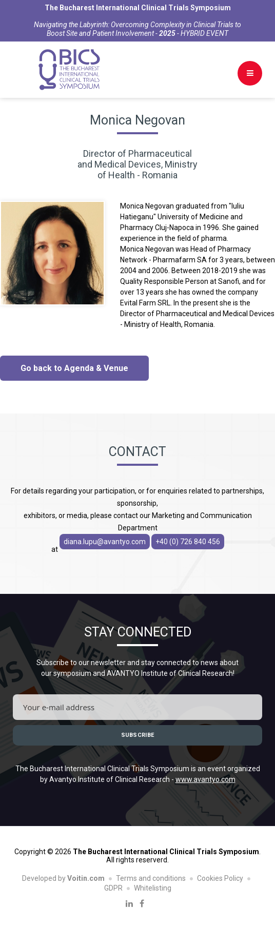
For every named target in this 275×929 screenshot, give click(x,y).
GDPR (113, 888)
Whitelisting (152, 888)
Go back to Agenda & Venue (74, 368)
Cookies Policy (220, 878)
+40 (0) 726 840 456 (187, 542)
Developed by (63, 878)
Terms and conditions (151, 878)
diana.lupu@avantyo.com (105, 542)
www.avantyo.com (205, 779)
